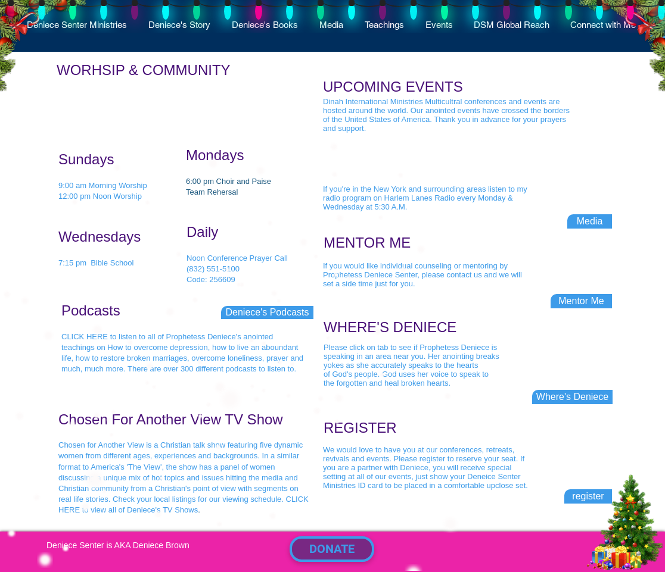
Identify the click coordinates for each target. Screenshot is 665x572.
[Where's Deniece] (572, 397)
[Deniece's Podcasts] (267, 312)
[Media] (589, 221)
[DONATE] (332, 549)
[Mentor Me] (581, 301)
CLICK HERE (84, 336)
